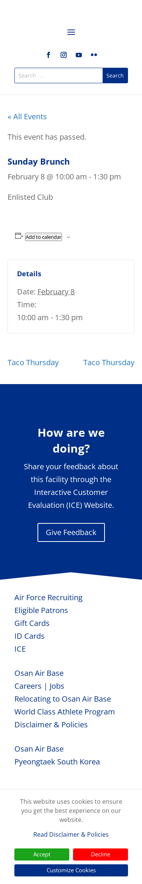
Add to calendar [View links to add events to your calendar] (43, 236)
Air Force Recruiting (48, 597)
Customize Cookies (71, 870)
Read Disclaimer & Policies (71, 834)
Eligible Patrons (41, 610)
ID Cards (29, 636)
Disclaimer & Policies (51, 724)
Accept (41, 854)
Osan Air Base (39, 673)
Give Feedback (71, 532)
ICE (20, 649)
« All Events (27, 116)
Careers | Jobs (39, 686)
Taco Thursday (33, 362)
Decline (100, 854)
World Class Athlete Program (64, 712)
